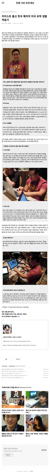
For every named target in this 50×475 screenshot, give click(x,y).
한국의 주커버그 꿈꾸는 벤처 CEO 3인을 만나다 (13, 371)
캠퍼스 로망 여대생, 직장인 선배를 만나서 (11, 377)
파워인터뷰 (4, 366)
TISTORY (25, 471)
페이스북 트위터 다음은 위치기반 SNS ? (11, 373)
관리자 (31, 471)
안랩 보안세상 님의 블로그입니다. (13, 451)
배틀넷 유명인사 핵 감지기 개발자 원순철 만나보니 (14, 375)
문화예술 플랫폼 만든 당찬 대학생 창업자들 (12, 369)
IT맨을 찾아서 (12, 366)
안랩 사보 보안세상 (25, 2)
